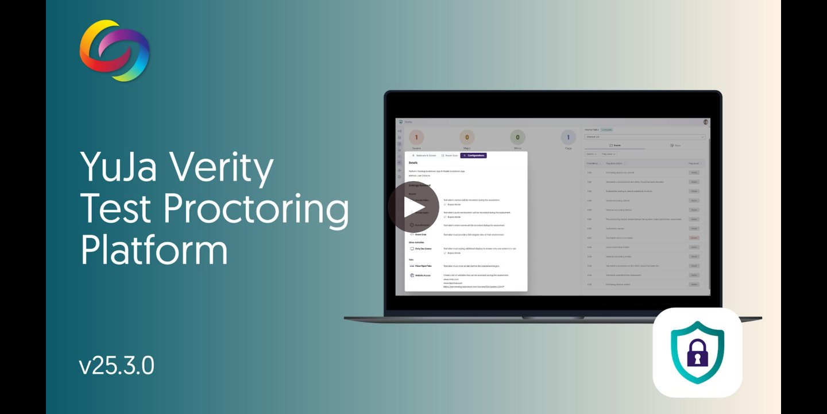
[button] (413, 207)
